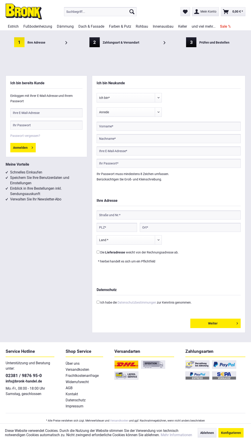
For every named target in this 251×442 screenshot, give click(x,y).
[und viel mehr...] (203, 26)
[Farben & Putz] (120, 26)
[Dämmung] (65, 26)
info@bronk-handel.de (24, 381)
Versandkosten (77, 369)
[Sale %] (225, 26)
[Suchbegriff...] (100, 11)
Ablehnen (207, 433)
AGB (69, 388)
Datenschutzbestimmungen (137, 302)
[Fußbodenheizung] (38, 26)
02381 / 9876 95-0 (24, 375)
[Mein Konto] (205, 11)
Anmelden (23, 146)
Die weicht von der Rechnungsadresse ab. (139, 252)
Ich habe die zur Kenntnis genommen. (146, 302)
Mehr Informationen (176, 435)
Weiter (223, 322)
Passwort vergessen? (25, 136)
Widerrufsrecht (77, 382)
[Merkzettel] (185, 11)
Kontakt (72, 394)
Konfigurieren (231, 433)
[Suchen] (132, 11)
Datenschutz (76, 400)
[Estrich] (13, 26)
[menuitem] (100, 11)
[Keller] (182, 26)
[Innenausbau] (163, 26)
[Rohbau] (142, 26)
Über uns (73, 363)
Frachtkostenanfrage (82, 375)
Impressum (74, 406)
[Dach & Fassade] (91, 26)
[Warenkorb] (233, 11)
